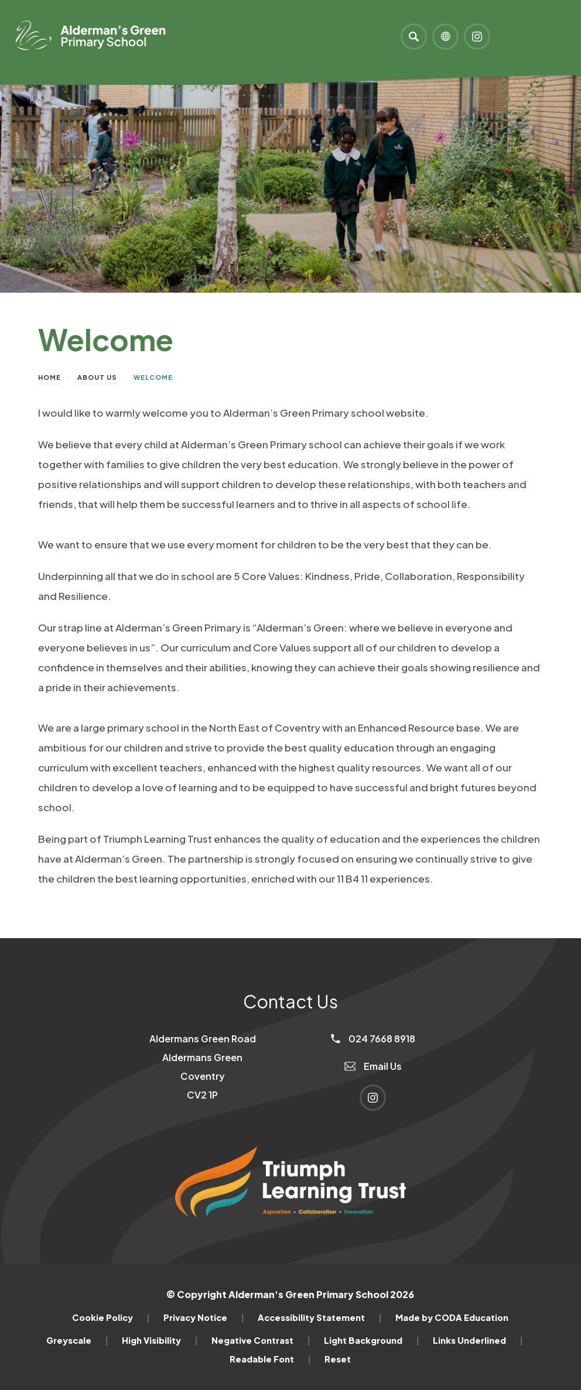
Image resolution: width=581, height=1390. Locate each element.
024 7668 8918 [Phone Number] (373, 1038)
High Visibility (160, 1340)
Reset (337, 1359)
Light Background (371, 1340)
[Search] (414, 36)
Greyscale (77, 1340)
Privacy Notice (203, 1317)
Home (49, 377)
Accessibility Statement (320, 1317)
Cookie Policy (111, 1317)
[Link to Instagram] (477, 36)
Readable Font (270, 1359)
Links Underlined (478, 1340)
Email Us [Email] (373, 1066)
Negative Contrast (260, 1340)
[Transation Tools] (445, 36)
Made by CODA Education (451, 1317)
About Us (97, 377)
